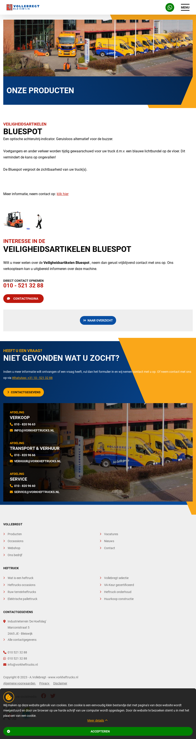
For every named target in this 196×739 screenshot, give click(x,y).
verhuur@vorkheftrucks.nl (37, 461)
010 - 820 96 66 (24, 455)
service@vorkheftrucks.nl (37, 492)
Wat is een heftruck (20, 578)
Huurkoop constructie (119, 599)
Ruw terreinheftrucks (22, 592)
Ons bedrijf (15, 555)
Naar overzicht (98, 320)
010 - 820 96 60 (24, 486)
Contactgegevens (24, 392)
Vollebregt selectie (116, 578)
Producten (15, 534)
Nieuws (109, 541)
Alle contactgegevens (22, 639)
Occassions (15, 541)
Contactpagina (22, 298)
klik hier (63, 194)
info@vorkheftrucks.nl (34, 430)
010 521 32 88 (15, 652)
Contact (109, 548)
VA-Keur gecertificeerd (119, 585)
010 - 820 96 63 (24, 424)
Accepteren (58, 731)
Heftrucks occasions (21, 585)
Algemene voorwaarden (19, 683)
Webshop (14, 548)
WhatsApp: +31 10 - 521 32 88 (32, 378)
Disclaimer (60, 683)
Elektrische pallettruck (22, 599)
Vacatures (111, 534)
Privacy (44, 683)
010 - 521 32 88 (23, 283)
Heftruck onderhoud (117, 592)
